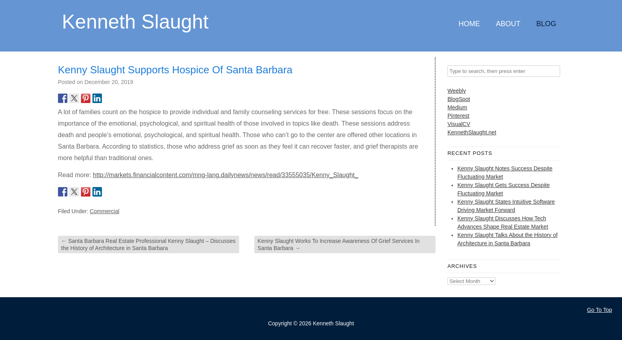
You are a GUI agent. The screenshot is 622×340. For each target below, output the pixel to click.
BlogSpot (458, 99)
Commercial (104, 211)
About (508, 24)
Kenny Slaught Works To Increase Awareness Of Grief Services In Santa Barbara (338, 244)
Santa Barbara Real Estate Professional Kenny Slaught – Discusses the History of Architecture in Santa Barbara (148, 244)
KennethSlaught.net (471, 132)
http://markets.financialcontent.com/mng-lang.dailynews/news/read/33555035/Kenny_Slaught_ (225, 175)
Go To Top (599, 310)
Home (469, 24)
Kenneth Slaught (135, 21)
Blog (546, 24)
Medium (457, 107)
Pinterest (458, 116)
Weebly (456, 91)
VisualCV (458, 124)
